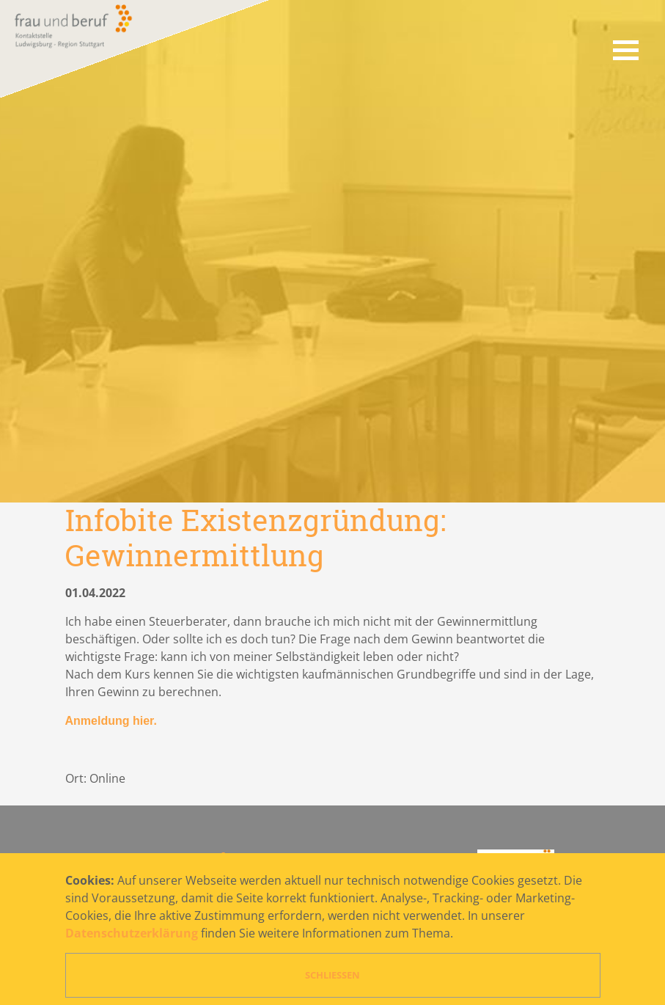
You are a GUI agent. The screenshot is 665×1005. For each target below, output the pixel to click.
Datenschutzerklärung (131, 933)
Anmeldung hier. (111, 721)
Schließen (332, 975)
